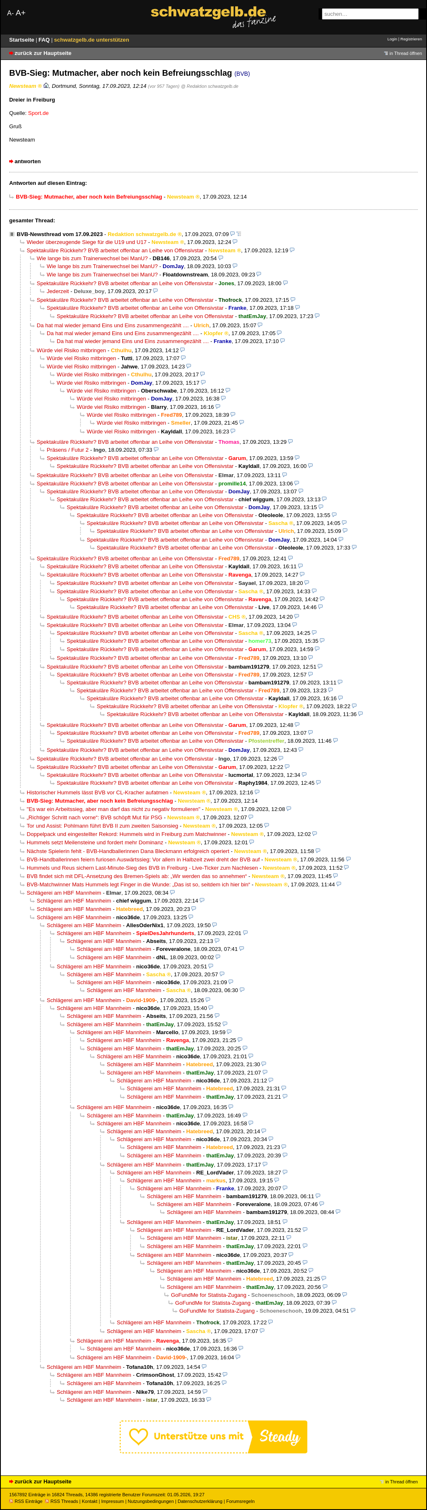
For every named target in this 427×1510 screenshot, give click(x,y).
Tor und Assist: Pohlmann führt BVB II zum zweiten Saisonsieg (102, 826)
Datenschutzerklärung (200, 1501)
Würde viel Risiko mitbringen (71, 350)
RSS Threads (61, 1501)
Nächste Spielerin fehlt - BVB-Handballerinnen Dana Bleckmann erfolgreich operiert (128, 851)
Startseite (22, 40)
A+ (20, 12)
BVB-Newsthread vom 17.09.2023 (60, 234)
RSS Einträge (26, 1501)
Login (392, 39)
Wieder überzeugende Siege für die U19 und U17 (86, 242)
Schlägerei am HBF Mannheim (64, 893)
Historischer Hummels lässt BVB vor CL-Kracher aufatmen (97, 792)
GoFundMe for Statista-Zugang (208, 1295)
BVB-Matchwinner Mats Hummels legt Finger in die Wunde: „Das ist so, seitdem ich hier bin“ (138, 884)
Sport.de (38, 113)
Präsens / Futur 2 (68, 450)
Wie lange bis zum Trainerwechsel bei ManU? (92, 258)
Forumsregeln (240, 1501)
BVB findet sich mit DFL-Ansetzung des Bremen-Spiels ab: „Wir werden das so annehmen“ (137, 876)
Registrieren (411, 39)
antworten (28, 161)
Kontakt (89, 1501)
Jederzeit (58, 291)
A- (10, 13)
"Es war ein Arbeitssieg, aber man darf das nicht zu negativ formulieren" (113, 809)
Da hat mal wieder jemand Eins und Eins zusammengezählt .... (113, 325)
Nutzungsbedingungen (151, 1501)
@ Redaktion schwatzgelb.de (210, 86)
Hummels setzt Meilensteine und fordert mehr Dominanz (95, 842)
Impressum (112, 1501)
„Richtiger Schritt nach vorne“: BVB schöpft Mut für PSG (94, 817)
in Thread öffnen (405, 53)
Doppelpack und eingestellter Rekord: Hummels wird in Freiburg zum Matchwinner (126, 834)
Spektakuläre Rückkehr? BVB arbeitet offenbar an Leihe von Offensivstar (115, 250)
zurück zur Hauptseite (43, 53)
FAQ (44, 40)
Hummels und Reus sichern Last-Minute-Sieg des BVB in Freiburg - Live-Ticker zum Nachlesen (142, 868)
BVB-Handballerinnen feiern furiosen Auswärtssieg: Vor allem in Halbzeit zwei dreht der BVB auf (143, 859)
